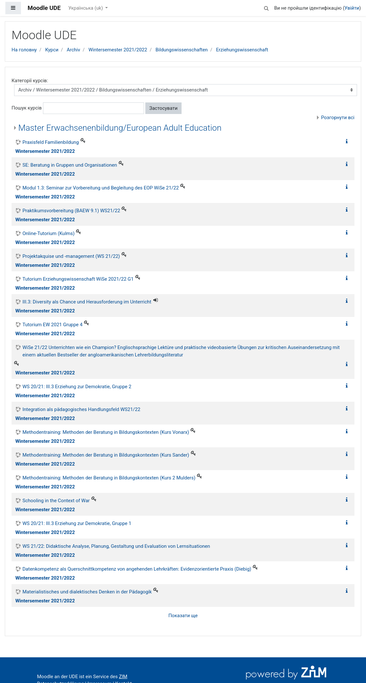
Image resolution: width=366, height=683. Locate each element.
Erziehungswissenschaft (242, 50)
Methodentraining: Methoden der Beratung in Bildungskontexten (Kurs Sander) (105, 455)
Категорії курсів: (30, 80)
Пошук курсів (27, 108)
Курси (51, 50)
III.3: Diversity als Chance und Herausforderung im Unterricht (86, 302)
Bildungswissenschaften (182, 50)
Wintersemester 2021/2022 (118, 50)
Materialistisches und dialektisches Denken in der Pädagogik (87, 592)
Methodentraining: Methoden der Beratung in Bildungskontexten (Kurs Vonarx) (105, 432)
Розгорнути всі (337, 117)
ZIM (123, 676)
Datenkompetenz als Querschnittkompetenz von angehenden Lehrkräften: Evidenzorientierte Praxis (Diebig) (136, 569)
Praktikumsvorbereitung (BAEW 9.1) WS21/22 (71, 211)
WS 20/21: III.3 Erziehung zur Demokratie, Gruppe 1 (76, 523)
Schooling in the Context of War (56, 500)
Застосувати (163, 108)
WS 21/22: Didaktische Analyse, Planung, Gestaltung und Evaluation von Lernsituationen (116, 546)
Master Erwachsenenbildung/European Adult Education (120, 128)
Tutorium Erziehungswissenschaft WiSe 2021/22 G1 (78, 279)
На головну (24, 50)
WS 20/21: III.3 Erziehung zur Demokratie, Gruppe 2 (76, 387)
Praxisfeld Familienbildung (50, 142)
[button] (266, 7)
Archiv (73, 50)
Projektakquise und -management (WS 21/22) (71, 256)
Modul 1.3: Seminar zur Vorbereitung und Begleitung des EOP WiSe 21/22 (100, 188)
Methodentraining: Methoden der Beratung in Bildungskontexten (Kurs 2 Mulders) (108, 478)
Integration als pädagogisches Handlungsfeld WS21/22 (81, 409)
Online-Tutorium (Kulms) (48, 233)
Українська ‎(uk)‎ (86, 8)
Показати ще (183, 615)
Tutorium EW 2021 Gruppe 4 (52, 325)
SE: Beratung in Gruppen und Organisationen (69, 165)
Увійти (352, 8)
